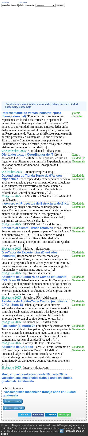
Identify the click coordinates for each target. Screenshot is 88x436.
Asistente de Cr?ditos (17, 346)
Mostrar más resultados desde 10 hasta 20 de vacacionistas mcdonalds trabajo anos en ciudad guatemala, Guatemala (37, 378)
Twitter (24, 414)
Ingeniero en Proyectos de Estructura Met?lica (35, 203)
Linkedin (51, 414)
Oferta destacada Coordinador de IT (27, 154)
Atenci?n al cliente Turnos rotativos (27, 228)
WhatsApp (64, 414)
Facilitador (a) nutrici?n (18, 325)
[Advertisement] (44, 54)
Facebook (38, 414)
